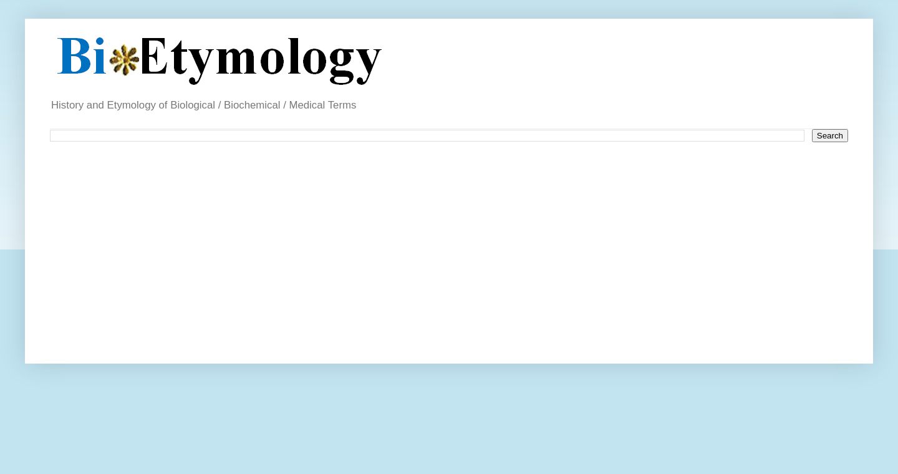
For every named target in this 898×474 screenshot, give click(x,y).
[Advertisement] (351, 248)
